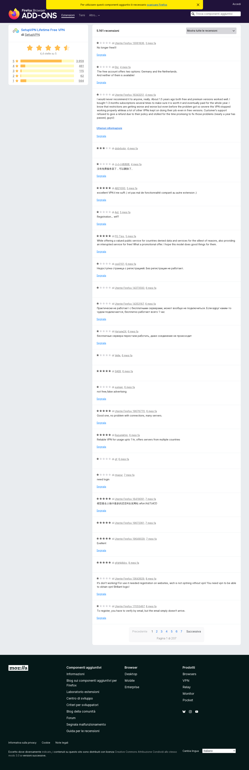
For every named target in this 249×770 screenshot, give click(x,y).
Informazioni (75, 674)
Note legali (62, 742)
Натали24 (120, 331)
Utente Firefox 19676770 (130, 411)
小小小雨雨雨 (122, 164)
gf (116, 459)
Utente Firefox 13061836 (129, 43)
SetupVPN (32, 34)
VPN (186, 680)
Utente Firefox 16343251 (129, 94)
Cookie (46, 742)
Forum (71, 718)
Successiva (193, 631)
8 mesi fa (133, 562)
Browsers (189, 674)
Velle (117, 355)
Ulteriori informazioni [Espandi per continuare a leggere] (109, 128)
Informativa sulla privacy (22, 742)
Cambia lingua (191, 750)
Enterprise (132, 687)
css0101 (119, 263)
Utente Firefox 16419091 (129, 498)
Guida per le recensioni (82, 731)
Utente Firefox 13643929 (129, 578)
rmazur (118, 474)
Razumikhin (121, 435)
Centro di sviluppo (79, 698)
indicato (46, 751)
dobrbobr (120, 148)
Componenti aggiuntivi (84, 667)
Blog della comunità (80, 711)
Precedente (139, 631)
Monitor (188, 693)
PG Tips (119, 236)
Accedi (237, 3)
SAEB (118, 371)
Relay (187, 687)
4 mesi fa (125, 67)
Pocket (188, 700)
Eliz (117, 67)
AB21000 (120, 188)
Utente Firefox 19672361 (129, 522)
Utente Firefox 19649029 (130, 538)
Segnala (101, 54)
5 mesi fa (132, 188)
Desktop (131, 674)
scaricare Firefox (157, 4)
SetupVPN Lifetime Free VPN (43, 30)
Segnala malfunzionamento (86, 724)
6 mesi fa (130, 263)
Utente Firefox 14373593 (129, 287)
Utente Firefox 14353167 (129, 303)
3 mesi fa (151, 43)
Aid (116, 212)
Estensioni (68, 15)
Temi (82, 15)
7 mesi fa (129, 474)
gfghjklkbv (121, 562)
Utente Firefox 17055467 (130, 606)
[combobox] (216, 13)
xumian (119, 387)
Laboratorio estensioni (82, 692)
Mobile (130, 680)
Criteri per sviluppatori (82, 705)
